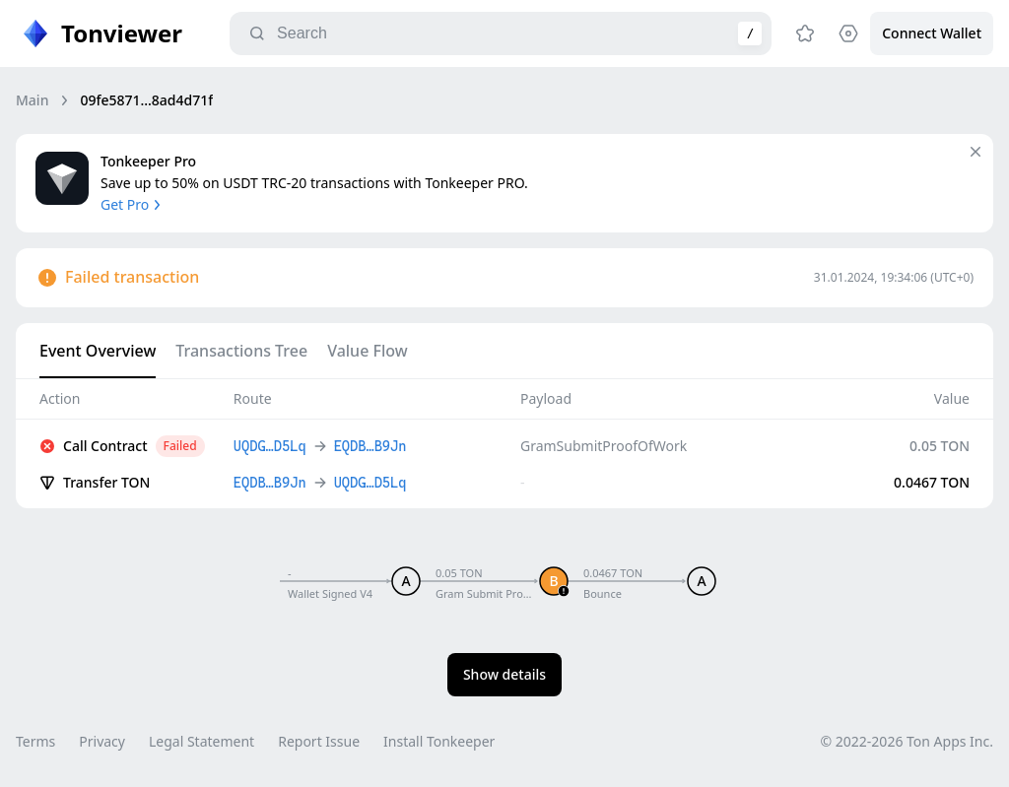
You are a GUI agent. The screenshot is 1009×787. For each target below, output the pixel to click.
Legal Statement (201, 741)
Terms (35, 741)
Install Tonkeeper (439, 741)
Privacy (102, 741)
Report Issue (319, 741)
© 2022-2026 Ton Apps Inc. (907, 741)
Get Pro (133, 204)
